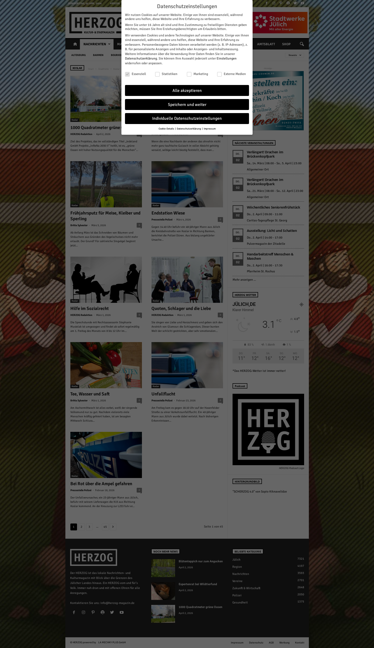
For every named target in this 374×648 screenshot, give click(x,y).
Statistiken (166, 72)
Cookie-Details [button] (167, 127)
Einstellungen (227, 57)
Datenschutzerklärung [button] (189, 127)
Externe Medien (231, 72)
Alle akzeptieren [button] (187, 88)
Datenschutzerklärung (141, 57)
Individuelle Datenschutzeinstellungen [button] (187, 116)
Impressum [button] (210, 127)
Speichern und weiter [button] (187, 102)
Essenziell (135, 72)
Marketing (197, 72)
